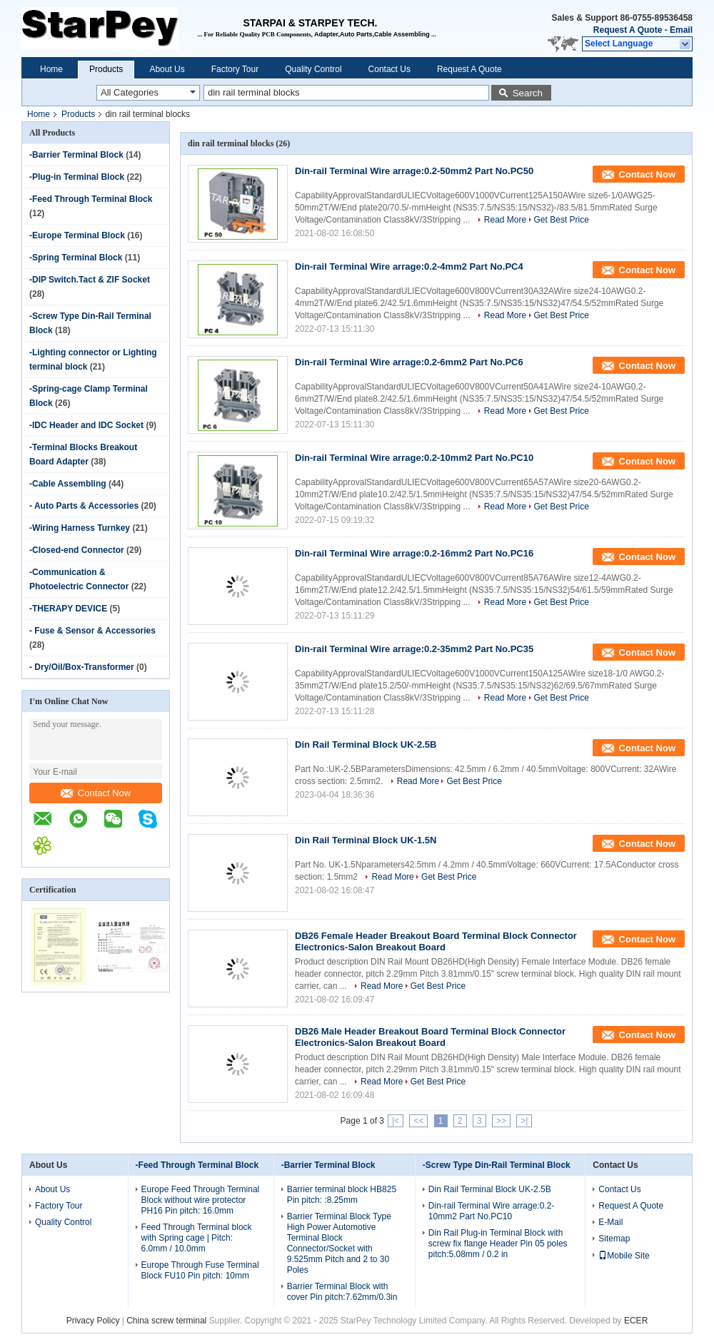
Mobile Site (623, 1256)
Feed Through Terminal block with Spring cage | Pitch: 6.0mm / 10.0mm (196, 1238)
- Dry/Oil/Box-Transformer (81, 667)
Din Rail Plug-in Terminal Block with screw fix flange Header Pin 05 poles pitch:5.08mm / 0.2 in (498, 1243)
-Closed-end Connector (76, 550)
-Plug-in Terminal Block (76, 177)
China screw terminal (166, 1321)
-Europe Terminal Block (77, 235)
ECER (636, 1321)
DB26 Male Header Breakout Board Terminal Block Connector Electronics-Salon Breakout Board (430, 1037)
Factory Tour (234, 69)
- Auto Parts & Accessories (84, 506)
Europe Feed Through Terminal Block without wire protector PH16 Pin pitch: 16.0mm (200, 1200)
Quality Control (313, 69)
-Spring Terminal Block (75, 258)
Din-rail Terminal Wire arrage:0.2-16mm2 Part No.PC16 (414, 553)
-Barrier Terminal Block (76, 155)
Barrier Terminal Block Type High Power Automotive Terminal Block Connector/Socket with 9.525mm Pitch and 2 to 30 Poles (339, 1243)
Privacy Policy (93, 1321)
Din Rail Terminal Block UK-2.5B (365, 744)
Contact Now (96, 793)
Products (106, 69)
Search (528, 93)
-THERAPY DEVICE (68, 609)
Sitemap (614, 1239)
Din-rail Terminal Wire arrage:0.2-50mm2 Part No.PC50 (414, 171)
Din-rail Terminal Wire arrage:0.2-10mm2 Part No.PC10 (414, 457)
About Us (166, 69)
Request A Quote (627, 30)
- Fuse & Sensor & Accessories (92, 631)
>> (501, 1121)
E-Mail (610, 1222)
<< (418, 1121)
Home (51, 69)
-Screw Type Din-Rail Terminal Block (496, 1165)
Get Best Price (561, 220)
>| (524, 1121)
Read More (505, 220)
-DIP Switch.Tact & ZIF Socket (89, 280)
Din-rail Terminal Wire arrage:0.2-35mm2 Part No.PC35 (414, 649)
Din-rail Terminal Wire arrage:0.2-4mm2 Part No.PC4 (409, 266)
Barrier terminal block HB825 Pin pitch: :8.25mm (341, 1194)
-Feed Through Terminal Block (90, 199)
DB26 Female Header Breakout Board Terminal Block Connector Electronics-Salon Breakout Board (436, 941)
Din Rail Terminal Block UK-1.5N (365, 840)
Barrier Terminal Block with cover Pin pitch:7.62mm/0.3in (342, 1291)
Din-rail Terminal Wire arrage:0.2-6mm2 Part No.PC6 (409, 362)
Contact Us (389, 69)
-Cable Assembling (67, 484)
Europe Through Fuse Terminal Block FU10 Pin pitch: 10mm (200, 1270)
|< (395, 1121)
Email (681, 30)
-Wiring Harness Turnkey (79, 528)
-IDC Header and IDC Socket (86, 425)
